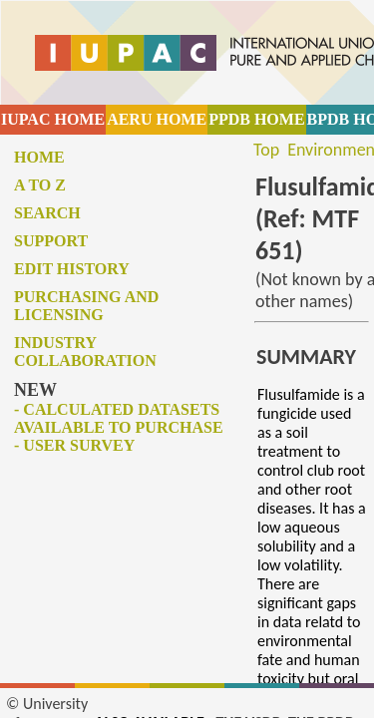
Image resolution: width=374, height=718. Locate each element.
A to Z (40, 185)
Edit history (72, 268)
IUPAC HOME (53, 119)
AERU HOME (156, 119)
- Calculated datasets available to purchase (118, 418)
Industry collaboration (85, 351)
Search (47, 212)
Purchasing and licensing (86, 305)
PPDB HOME (256, 119)
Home (39, 157)
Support (51, 240)
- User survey (74, 445)
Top (266, 150)
